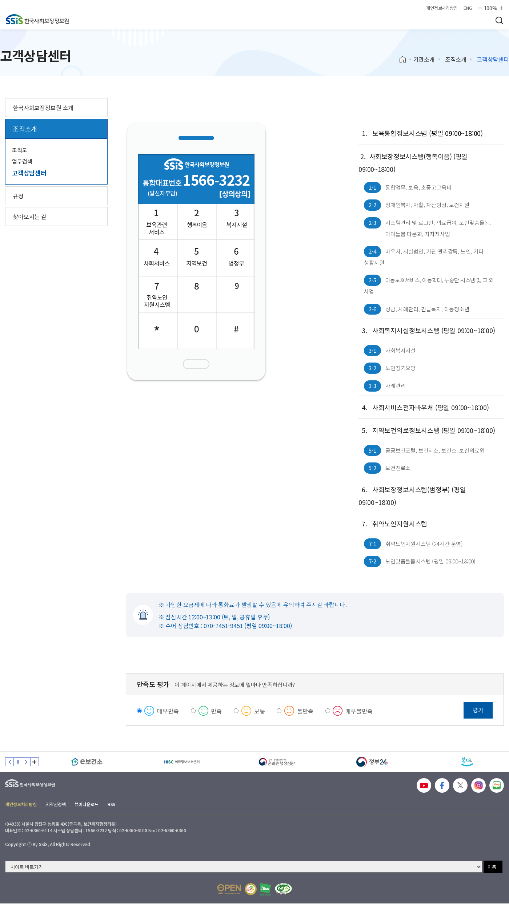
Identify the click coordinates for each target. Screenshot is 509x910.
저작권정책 (55, 804)
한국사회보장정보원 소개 (43, 107)
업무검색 (22, 161)
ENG (468, 8)
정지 (17, 761)
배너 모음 (34, 761)
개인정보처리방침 (442, 8)
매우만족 (168, 711)
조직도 (19, 150)
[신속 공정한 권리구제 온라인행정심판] (277, 762)
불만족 (305, 711)
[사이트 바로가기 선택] (243, 867)
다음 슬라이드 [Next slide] (26, 761)
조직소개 (455, 59)
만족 (216, 711)
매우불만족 (358, 711)
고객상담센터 (29, 172)
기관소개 (424, 59)
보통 (259, 711)
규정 (18, 195)
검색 (499, 20)
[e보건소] (87, 762)
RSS (112, 804)
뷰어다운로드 (86, 804)
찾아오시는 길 (30, 216)
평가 (478, 709)
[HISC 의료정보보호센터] (182, 762)
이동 (492, 867)
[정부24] (372, 762)
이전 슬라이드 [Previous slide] (9, 761)
